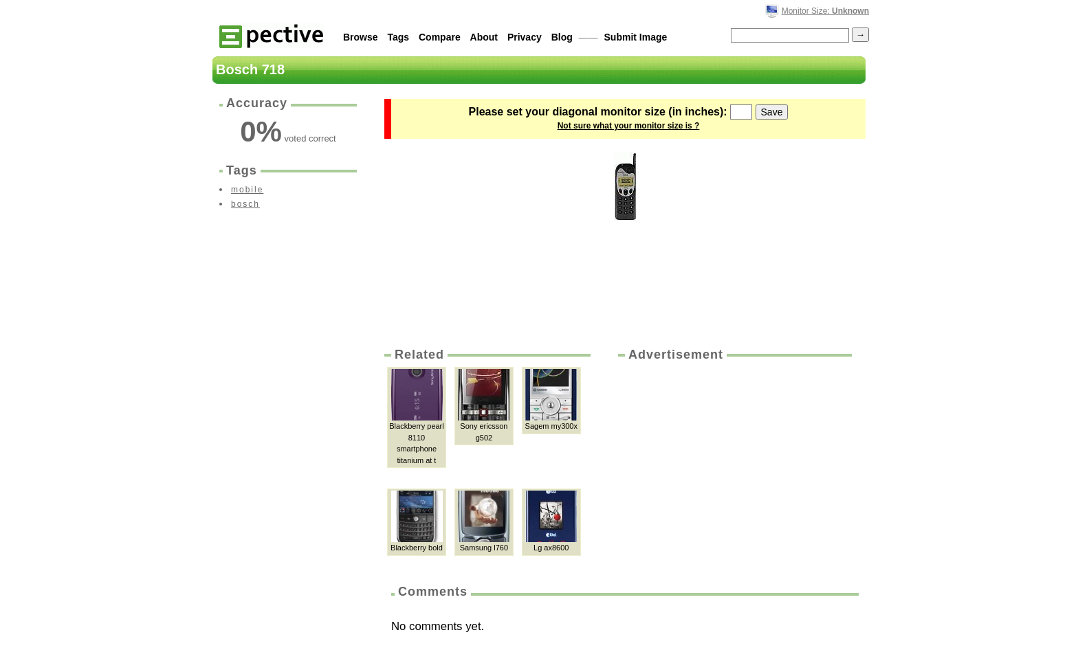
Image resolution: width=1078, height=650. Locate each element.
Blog (562, 37)
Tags (398, 37)
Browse (360, 37)
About (484, 37)
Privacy (524, 37)
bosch (245, 204)
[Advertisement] (733, 466)
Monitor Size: (825, 11)
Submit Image (636, 37)
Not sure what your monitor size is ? (629, 126)
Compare (440, 37)
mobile (247, 189)
